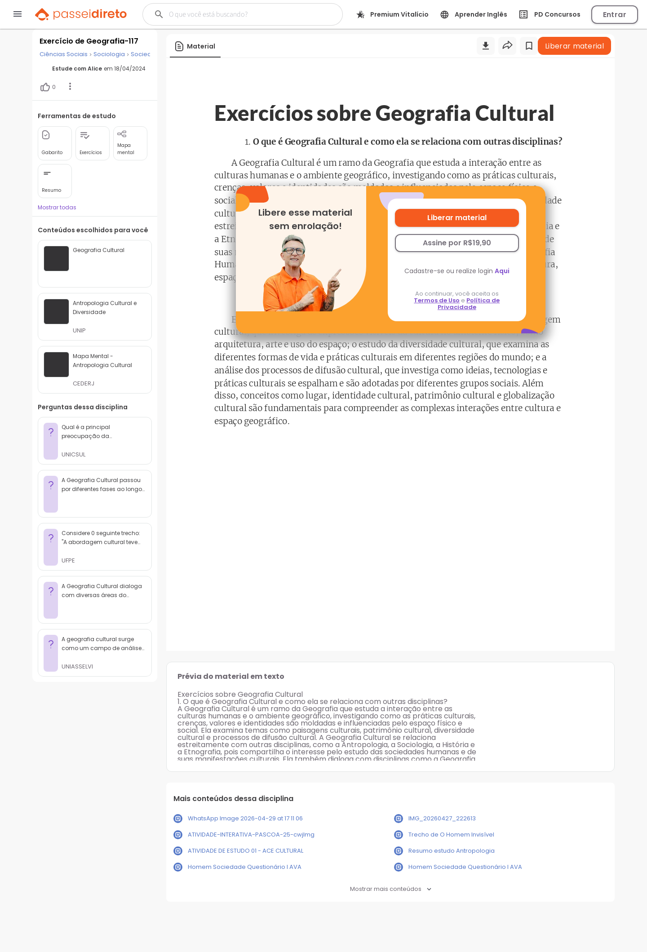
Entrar (614, 14)
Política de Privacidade (469, 303)
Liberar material (457, 218)
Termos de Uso (437, 300)
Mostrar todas (57, 207)
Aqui (502, 270)
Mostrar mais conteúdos (390, 889)
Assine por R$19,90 (457, 243)
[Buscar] (237, 14)
